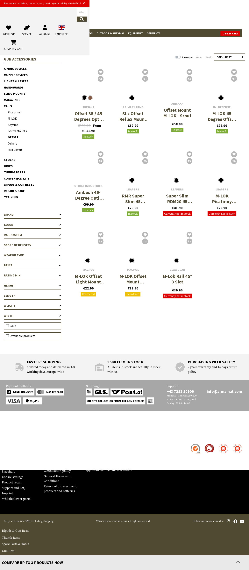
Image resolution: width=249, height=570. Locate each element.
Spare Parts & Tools (15, 544)
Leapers (133, 189)
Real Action (85, 33)
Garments (153, 33)
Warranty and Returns (17, 461)
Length (32, 295)
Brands (19, 33)
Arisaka (88, 107)
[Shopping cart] (222, 16)
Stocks (9, 160)
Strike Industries (88, 186)
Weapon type (32, 255)
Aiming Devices (15, 69)
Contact (7, 444)
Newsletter (9, 466)
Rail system (32, 235)
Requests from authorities (62, 460)
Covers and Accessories (18, 556)
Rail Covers (15, 150)
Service (9, 436)
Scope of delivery (32, 245)
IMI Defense (222, 107)
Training (11, 197)
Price (32, 265)
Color (32, 225)
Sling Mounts (14, 94)
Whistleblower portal (17, 499)
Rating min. (32, 275)
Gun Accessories (61, 33)
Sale (7, 33)
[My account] (186, 16)
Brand (32, 215)
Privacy (49, 465)
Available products (23, 336)
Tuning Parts (14, 172)
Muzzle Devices (16, 75)
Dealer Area (237, 33)
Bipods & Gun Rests (19, 185)
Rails (8, 106)
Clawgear (177, 270)
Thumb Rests (11, 538)
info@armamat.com (224, 391)
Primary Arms (133, 107)
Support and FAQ (13, 488)
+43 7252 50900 (180, 391)
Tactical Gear (37, 33)
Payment (8, 455)
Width (32, 316)
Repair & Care (14, 191)
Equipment (135, 33)
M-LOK (12, 118)
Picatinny (14, 112)
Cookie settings (12, 477)
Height (32, 285)
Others (12, 143)
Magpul (88, 270)
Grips (8, 166)
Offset (13, 137)
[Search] (134, 16)
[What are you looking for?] (103, 16)
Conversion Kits (17, 178)
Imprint (7, 493)
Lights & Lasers (16, 81)
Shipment (8, 450)
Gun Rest (8, 551)
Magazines (12, 100)
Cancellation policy (57, 471)
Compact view (192, 57)
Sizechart (8, 472)
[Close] (164, 3)
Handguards (14, 87)
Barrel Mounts (17, 131)
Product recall (12, 482)
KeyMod (13, 125)
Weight (32, 306)
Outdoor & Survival (110, 33)
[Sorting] (229, 57)
